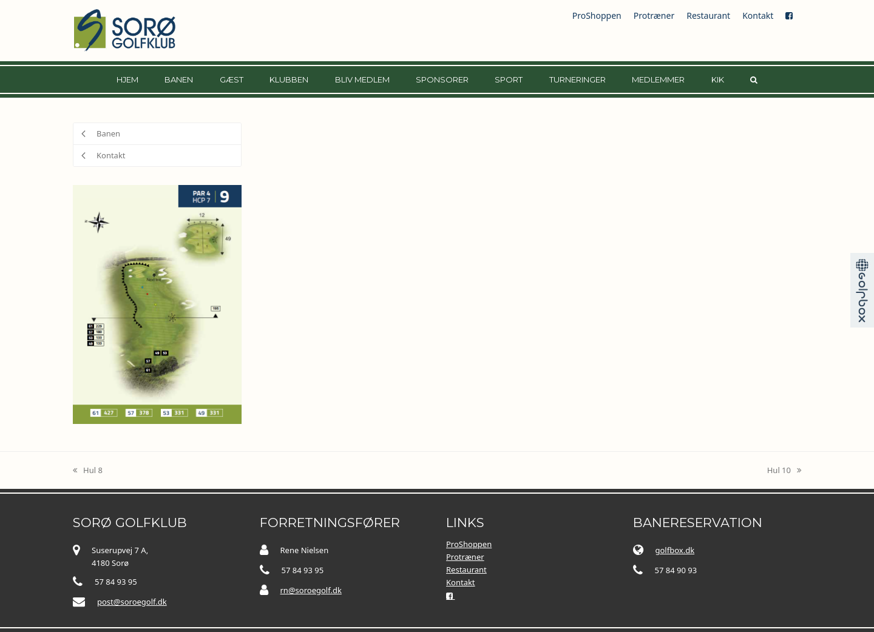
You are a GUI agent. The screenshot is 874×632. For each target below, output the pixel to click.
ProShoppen (597, 15)
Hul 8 (88, 471)
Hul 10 (784, 471)
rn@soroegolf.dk (311, 590)
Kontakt (757, 15)
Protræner (654, 15)
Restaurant (708, 15)
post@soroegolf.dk (132, 601)
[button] (754, 79)
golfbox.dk (675, 550)
